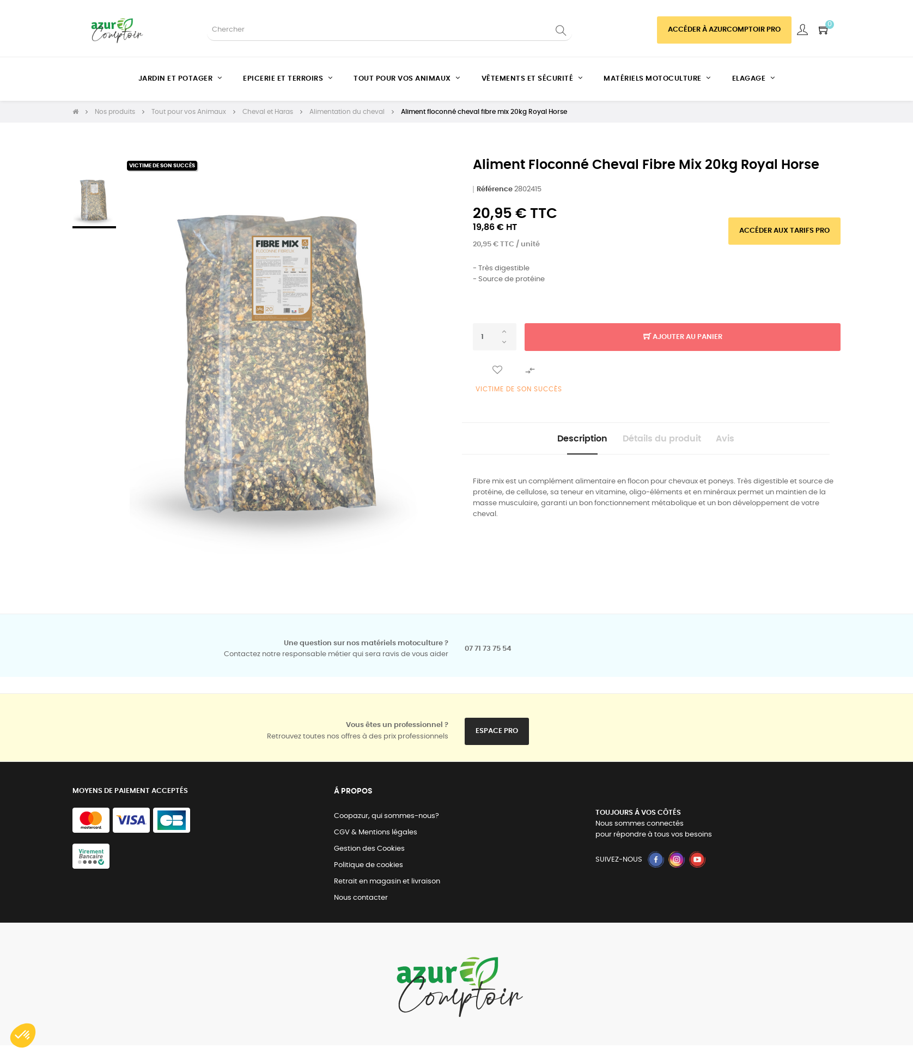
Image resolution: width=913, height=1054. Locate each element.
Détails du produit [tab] (662, 442)
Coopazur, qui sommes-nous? (386, 816)
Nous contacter (361, 897)
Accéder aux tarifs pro (784, 230)
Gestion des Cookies (369, 848)
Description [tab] (563, 442)
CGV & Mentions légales (375, 832)
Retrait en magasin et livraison (387, 881)
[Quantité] (494, 336)
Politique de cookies (368, 865)
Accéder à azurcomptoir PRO (724, 29)
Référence (495, 189)
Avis (744, 442)
